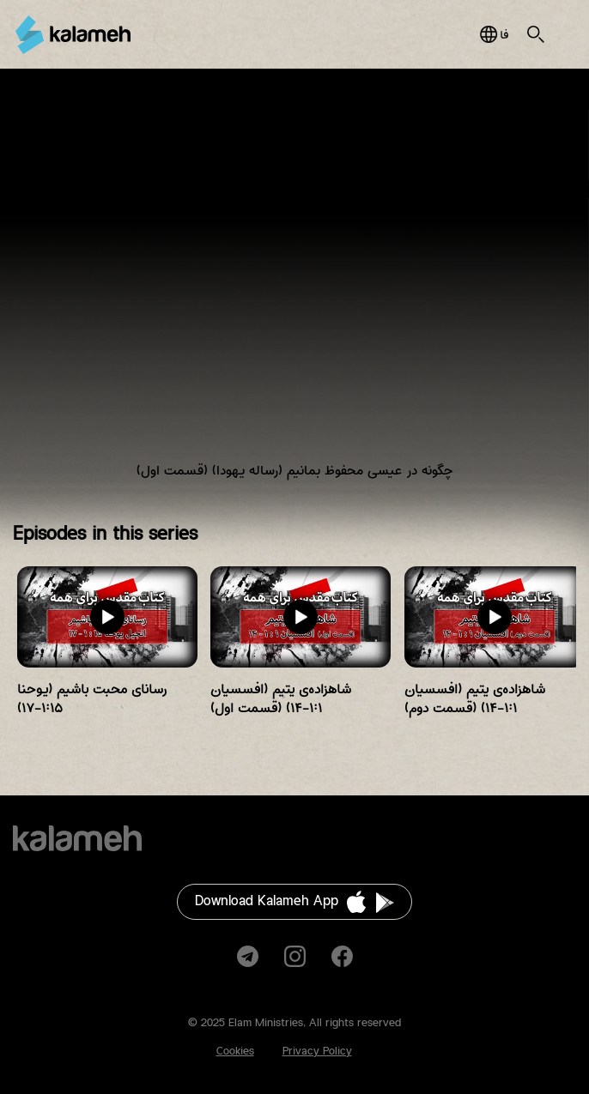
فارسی (494, 34)
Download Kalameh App (266, 901)
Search (535, 34)
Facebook (342, 956)
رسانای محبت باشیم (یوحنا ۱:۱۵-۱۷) (92, 699)
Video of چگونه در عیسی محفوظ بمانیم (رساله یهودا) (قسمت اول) (294, 287)
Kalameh (73, 34)
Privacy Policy (317, 1051)
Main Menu (566, 34)
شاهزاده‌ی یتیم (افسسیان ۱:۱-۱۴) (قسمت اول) (280, 699)
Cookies (235, 1051)
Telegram (247, 956)
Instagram (295, 956)
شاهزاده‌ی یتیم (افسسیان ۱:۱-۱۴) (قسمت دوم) (474, 699)
